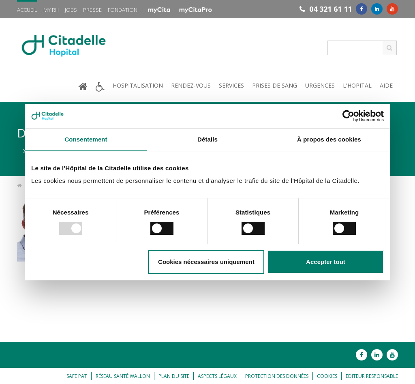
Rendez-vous (191, 85)
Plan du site (173, 376)
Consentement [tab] (85, 139)
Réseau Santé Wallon (123, 376)
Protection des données (276, 376)
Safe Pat (76, 376)
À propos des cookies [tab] (329, 139)
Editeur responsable (372, 376)
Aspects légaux (217, 376)
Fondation (122, 9)
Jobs (71, 9)
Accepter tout (325, 261)
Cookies (327, 376)
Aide (386, 85)
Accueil (27, 9)
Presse (92, 9)
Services (231, 85)
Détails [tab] (207, 139)
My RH (51, 9)
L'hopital (357, 85)
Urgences (320, 85)
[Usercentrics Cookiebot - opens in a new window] (348, 116)
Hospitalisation (138, 85)
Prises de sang (274, 85)
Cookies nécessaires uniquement (206, 261)
